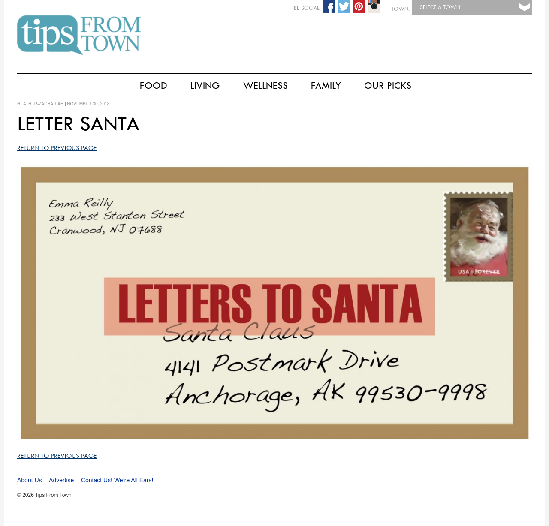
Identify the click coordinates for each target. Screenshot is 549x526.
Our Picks (387, 85)
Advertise (61, 480)
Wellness (265, 85)
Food (153, 85)
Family (326, 85)
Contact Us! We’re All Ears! (117, 480)
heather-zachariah (40, 104)
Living (205, 85)
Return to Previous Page (57, 148)
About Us (29, 480)
